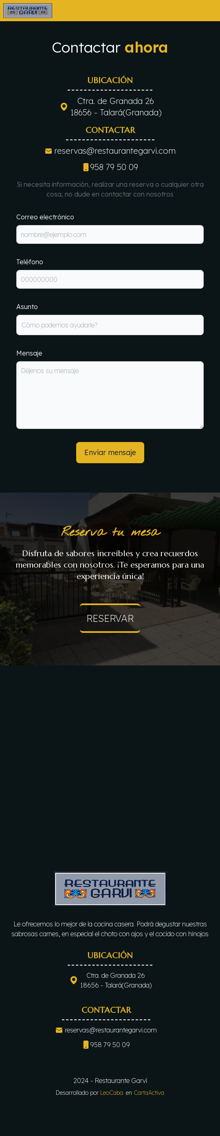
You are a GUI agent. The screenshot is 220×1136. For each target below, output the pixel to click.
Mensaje (29, 353)
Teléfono (29, 262)
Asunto (27, 307)
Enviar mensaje (110, 452)
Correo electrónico (45, 217)
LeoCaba (112, 1092)
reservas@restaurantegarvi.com (115, 151)
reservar (110, 618)
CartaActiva (149, 1092)
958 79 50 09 (110, 167)
